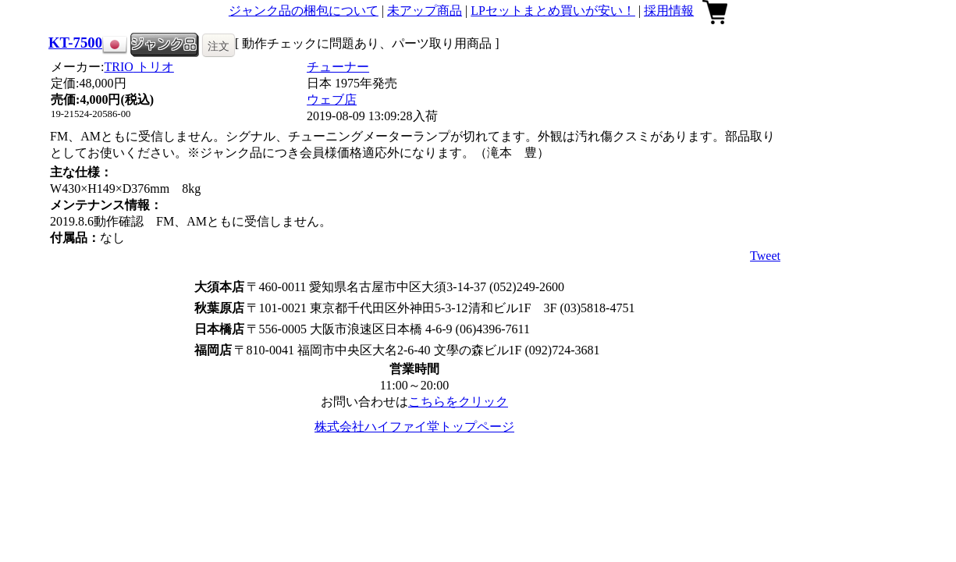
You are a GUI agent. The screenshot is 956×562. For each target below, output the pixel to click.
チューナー (338, 66)
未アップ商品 (424, 10)
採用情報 (669, 10)
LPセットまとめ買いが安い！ (553, 10)
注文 (218, 46)
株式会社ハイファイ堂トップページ (414, 426)
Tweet (765, 255)
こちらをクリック (458, 401)
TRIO (139, 66)
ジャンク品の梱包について (303, 10)
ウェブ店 (332, 99)
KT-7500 (75, 42)
